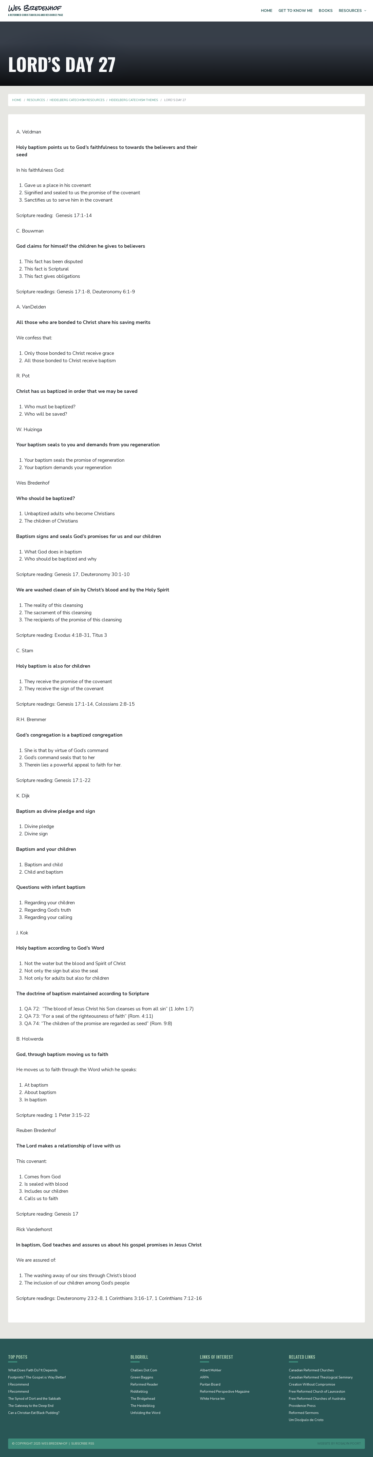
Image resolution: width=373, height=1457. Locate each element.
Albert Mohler (210, 1371)
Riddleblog (139, 1392)
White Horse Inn (212, 1399)
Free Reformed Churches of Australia (317, 1399)
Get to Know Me (295, 10)
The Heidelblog (142, 1406)
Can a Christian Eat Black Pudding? (33, 1413)
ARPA (204, 1378)
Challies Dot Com (143, 1371)
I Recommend (18, 1385)
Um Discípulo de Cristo (306, 1420)
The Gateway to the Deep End (30, 1406)
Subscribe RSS (82, 1444)
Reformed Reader (144, 1385)
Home (266, 10)
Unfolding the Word (145, 1413)
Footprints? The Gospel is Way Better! (37, 1378)
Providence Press (302, 1406)
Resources (350, 10)
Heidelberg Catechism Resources (77, 100)
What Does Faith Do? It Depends (33, 1371)
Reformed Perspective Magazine (225, 1392)
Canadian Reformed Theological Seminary (321, 1378)
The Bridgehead (142, 1399)
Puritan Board (210, 1385)
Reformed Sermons (304, 1413)
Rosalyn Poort (348, 1444)
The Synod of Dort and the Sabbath (34, 1399)
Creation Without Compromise (312, 1385)
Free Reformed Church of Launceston (317, 1392)
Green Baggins (141, 1378)
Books (326, 10)
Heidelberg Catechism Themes (133, 100)
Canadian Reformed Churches (311, 1371)
